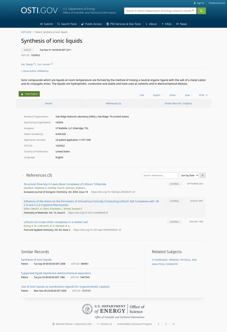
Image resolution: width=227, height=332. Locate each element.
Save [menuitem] (189, 95)
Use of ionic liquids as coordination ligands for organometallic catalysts (65, 286)
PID (123, 24)
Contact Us (104, 324)
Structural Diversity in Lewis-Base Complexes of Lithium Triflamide (65, 184)
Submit (46, 24)
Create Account (217, 2)
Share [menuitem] (174, 95)
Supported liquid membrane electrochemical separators (56, 273)
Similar (178, 103)
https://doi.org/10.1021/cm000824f (88, 212)
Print (203, 95)
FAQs (166, 24)
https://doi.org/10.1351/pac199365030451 (97, 230)
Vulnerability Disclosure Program (134, 324)
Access (91, 24)
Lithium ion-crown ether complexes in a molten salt (56, 222)
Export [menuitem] (158, 95)
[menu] (143, 95)
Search (67, 24)
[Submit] (201, 10)
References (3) (113, 103)
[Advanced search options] (193, 9)
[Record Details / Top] (48, 103)
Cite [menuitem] (143, 95)
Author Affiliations (35, 71)
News (181, 24)
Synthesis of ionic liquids (36, 259)
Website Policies (72, 324)
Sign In (199, 2)
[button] (53, 324)
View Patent (29, 93)
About (151, 24)
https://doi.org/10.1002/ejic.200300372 (113, 192)
